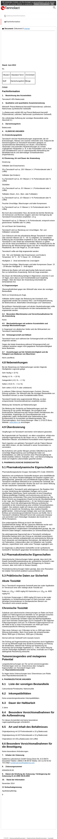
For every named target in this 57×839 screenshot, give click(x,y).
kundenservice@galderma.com (22, 763)
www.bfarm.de (14, 422)
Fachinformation (12, 22)
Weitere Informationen (41, 4)
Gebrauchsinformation (14, 16)
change (27, 29)
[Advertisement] (28, 47)
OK (52, 4)
